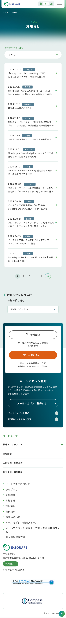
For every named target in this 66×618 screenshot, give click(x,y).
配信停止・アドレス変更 (33, 419)
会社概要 (10, 495)
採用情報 (10, 506)
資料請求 (35, 334)
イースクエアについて (18, 484)
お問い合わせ (35, 355)
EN (51, 3)
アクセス (11, 564)
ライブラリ (12, 489)
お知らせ (10, 500)
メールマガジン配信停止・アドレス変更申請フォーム (34, 529)
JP (46, 3)
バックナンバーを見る (33, 413)
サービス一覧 (10, 436)
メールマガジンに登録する (36, 403)
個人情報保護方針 (15, 537)
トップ (5, 12)
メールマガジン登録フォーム (22, 522)
